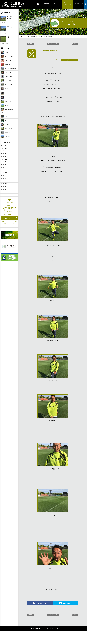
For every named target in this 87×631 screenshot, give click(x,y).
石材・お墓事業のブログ (78, 4)
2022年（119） (4, 156)
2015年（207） (4, 175)
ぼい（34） (5, 88)
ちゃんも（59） (6, 80)
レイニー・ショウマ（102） (9, 68)
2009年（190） (4, 192)
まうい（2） (5, 124)
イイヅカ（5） (6, 132)
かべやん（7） (6, 93)
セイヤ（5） (5, 136)
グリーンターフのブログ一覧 (30, 36)
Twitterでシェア (67, 603)
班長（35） (5, 52)
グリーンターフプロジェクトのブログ (68, 4)
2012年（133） (4, 183)
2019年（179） (4, 164)
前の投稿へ (30, 43)
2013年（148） (4, 181)
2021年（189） (4, 159)
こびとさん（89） (7, 76)
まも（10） (5, 116)
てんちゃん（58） (7, 84)
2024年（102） (4, 151)
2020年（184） (4, 162)
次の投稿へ (74, 43)
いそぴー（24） (6, 97)
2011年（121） (4, 186)
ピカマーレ (70, 60)
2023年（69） (4, 153)
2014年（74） (4, 178)
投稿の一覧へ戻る (54, 43)
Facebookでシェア (42, 603)
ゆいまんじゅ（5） (7, 128)
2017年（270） (4, 170)
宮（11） (5, 105)
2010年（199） (4, 189)
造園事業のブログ (46, 4)
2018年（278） (4, 167)
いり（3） (5, 120)
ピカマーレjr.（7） (7, 101)
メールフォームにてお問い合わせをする (9, 217)
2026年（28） (4, 145)
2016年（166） (4, 173)
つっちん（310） (6, 64)
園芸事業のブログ (57, 4)
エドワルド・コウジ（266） (9, 56)
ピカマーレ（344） (7, 60)
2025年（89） (4, 148)
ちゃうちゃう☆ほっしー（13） (8, 110)
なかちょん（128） (7, 72)
